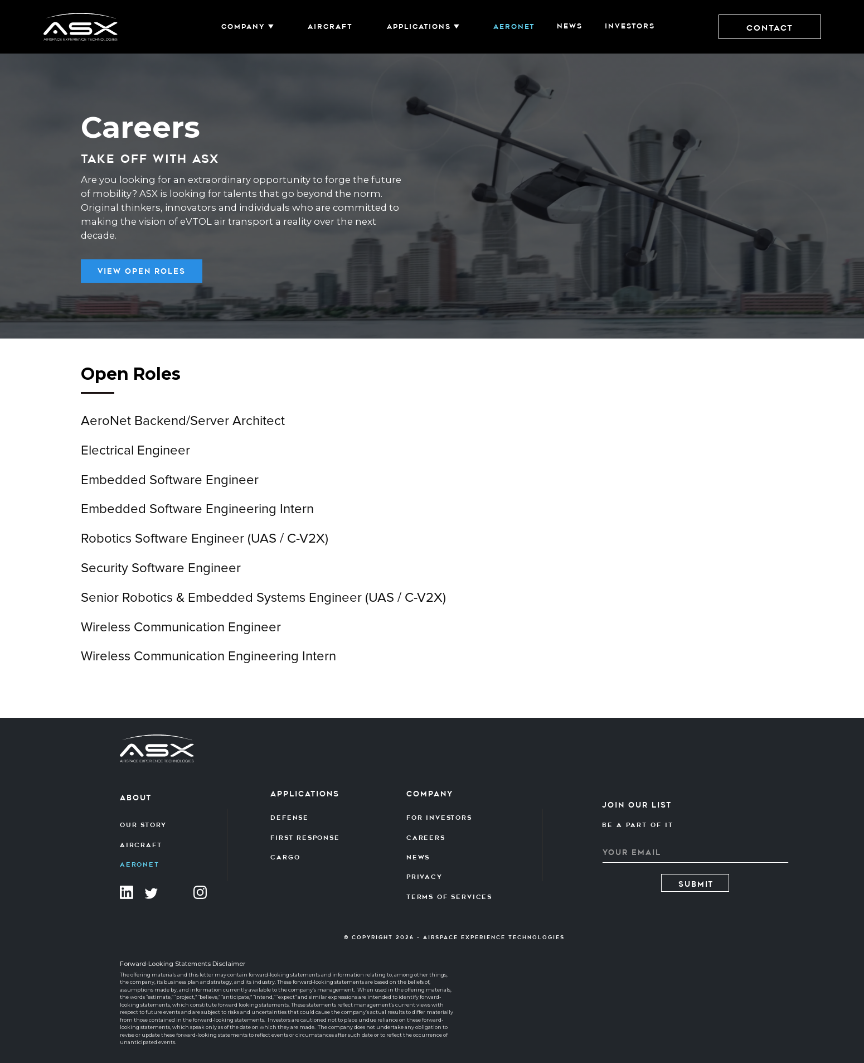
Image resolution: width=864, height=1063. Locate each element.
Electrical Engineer (135, 458)
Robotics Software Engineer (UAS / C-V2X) (204, 546)
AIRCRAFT (330, 26)
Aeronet (514, 26)
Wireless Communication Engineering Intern (208, 663)
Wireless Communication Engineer (181, 634)
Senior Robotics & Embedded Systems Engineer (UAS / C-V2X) (263, 605)
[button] (247, 26)
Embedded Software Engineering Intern (197, 516)
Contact (769, 27)
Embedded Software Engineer (170, 487)
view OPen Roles (142, 271)
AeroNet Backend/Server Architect (183, 428)
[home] (80, 27)
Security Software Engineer (161, 575)
